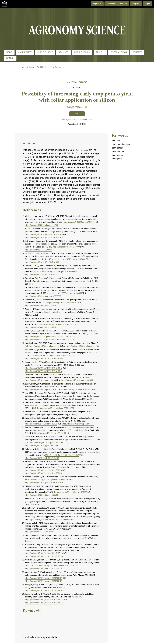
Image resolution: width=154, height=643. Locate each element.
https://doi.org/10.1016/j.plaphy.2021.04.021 (55, 408)
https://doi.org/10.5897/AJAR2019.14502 (79, 390)
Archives (30, 67)
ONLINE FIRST (25, 52)
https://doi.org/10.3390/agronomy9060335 (65, 293)
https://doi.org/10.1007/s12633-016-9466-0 (43, 368)
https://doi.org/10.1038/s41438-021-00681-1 (44, 590)
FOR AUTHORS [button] (81, 52)
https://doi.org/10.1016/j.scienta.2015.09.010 (50, 480)
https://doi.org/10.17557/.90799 (66, 247)
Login (147, 3)
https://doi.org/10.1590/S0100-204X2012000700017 (51, 519)
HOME (9, 52)
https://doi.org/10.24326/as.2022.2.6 (79, 119)
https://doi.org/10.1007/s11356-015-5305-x (43, 470)
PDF (77, 114)
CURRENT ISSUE (45, 52)
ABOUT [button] (99, 52)
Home (21, 67)
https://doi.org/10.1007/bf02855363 (62, 303)
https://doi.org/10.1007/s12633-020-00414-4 (52, 355)
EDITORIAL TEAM (118, 52)
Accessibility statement (117, 3)
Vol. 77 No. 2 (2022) (44, 67)
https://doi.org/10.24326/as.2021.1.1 (40, 532)
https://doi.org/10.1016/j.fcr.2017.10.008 (68, 259)
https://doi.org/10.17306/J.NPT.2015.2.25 (51, 433)
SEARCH (10, 58)
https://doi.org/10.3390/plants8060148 (45, 346)
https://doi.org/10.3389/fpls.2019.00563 (57, 271)
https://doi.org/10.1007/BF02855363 (40, 306)
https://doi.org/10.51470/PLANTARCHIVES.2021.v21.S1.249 (50, 340)
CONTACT (137, 52)
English (98, 3)
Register (135, 3)
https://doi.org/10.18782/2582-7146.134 (62, 455)
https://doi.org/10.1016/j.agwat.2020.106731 (43, 578)
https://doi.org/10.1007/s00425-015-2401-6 (55, 565)
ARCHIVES (63, 52)
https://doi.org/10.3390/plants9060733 (79, 222)
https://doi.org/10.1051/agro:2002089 (41, 380)
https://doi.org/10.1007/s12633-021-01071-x (44, 553)
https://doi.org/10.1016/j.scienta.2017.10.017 (44, 234)
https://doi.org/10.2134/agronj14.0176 (41, 424)
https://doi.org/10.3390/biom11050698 (70, 492)
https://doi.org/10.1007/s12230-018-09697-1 (44, 600)
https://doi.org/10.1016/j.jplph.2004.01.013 (47, 442)
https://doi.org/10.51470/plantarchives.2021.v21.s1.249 (48, 336)
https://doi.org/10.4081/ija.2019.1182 (58, 324)
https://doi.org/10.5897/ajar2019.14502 (41, 390)
